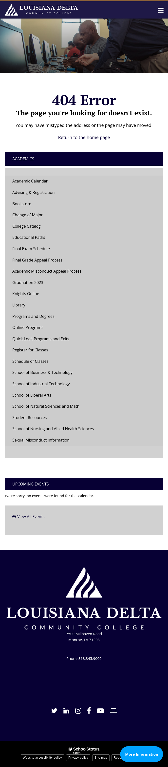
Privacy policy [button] (78, 757)
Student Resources (29, 417)
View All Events (30, 516)
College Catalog (26, 226)
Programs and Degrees (33, 316)
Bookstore (29, 205)
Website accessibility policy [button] (42, 757)
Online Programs (27, 327)
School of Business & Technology (42, 372)
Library (18, 305)
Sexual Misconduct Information (41, 440)
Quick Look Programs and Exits (40, 339)
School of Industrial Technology (41, 383)
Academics (23, 158)
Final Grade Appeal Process (37, 260)
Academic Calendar (30, 181)
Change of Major (35, 216)
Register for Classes (30, 350)
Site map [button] (100, 757)
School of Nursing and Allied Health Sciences (53, 428)
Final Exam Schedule (31, 248)
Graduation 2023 (27, 282)
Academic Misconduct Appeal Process (46, 271)
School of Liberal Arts (31, 395)
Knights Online (25, 293)
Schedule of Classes (38, 362)
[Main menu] (160, 10)
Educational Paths (28, 237)
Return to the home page (84, 137)
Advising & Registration (33, 192)
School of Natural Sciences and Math (45, 406)
